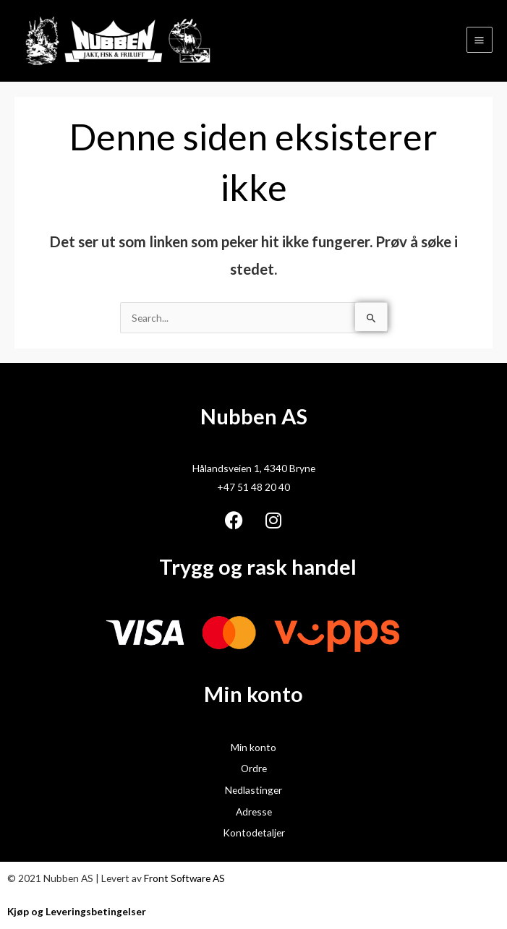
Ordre (254, 768)
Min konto (253, 747)
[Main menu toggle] (479, 40)
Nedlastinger (253, 790)
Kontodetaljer (254, 832)
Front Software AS (184, 878)
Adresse (254, 811)
